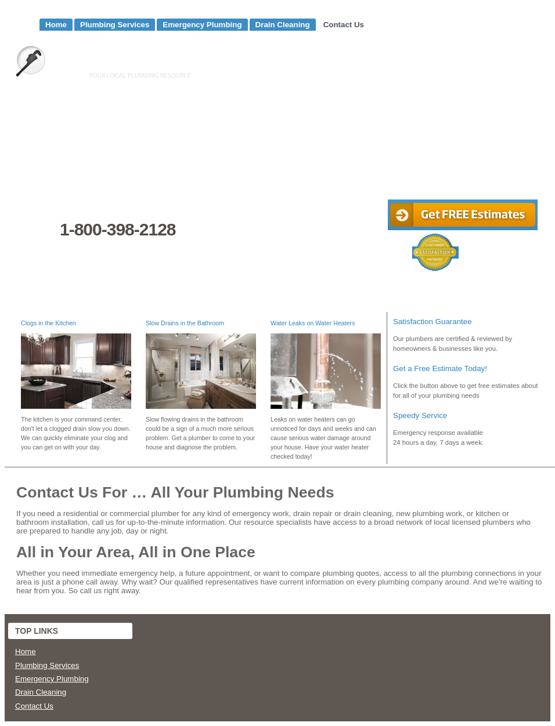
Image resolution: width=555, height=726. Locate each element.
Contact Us (343, 24)
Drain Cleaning (282, 24)
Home (56, 24)
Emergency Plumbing (202, 24)
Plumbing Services (114, 24)
